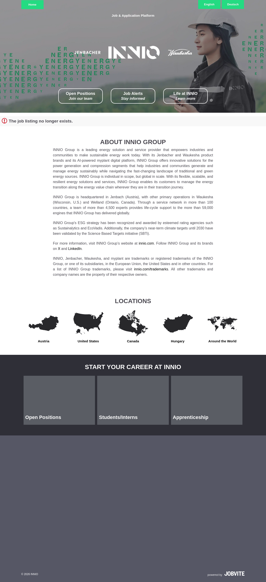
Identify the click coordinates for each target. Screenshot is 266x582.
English (209, 4)
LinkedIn (75, 249)
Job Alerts (133, 96)
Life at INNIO (185, 96)
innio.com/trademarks (151, 269)
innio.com (146, 243)
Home (32, 4)
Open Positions (80, 96)
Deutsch (233, 4)
